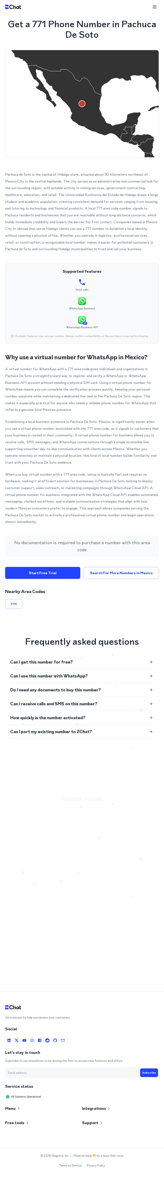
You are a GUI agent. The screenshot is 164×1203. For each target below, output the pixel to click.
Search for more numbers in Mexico (121, 573)
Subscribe (149, 1072)
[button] (82, 662)
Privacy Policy (96, 1166)
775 (13, 603)
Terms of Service (70, 1166)
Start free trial (42, 573)
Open (141, 870)
